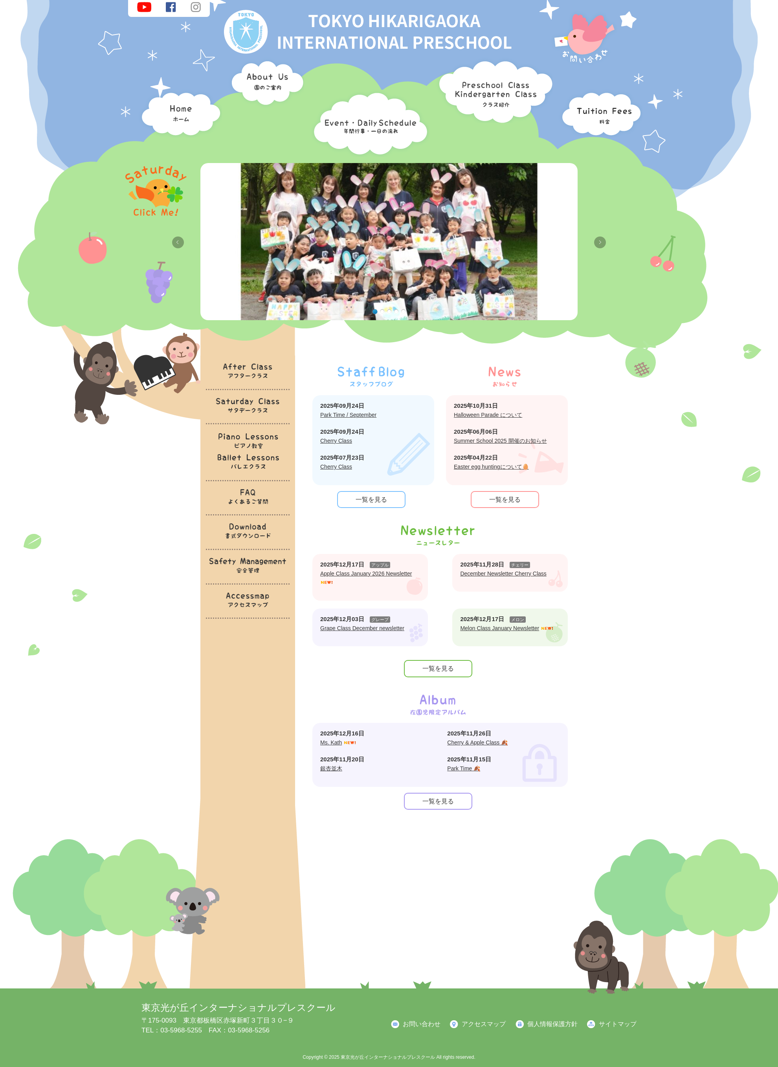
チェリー (519, 565)
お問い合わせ (421, 1024)
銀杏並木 (331, 768)
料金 (599, 112)
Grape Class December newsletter (362, 628)
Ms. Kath (331, 742)
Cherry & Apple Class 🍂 (477, 742)
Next (600, 242)
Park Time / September (348, 415)
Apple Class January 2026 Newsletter (366, 573)
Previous (178, 242)
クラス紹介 (492, 89)
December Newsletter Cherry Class (503, 573)
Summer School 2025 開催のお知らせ (500, 441)
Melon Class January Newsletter (499, 628)
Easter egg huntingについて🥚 (491, 467)
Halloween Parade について (488, 415)
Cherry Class (336, 441)
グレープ (380, 619)
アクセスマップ (484, 1024)
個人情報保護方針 (552, 1024)
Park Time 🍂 (463, 768)
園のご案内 (265, 84)
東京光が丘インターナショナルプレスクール (238, 1007)
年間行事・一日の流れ (368, 121)
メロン (517, 619)
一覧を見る (371, 499)
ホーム (179, 112)
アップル (380, 565)
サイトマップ (618, 1024)
